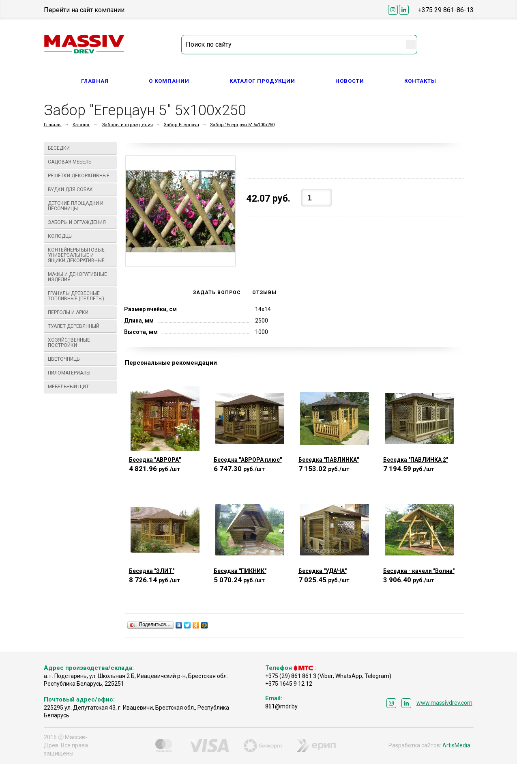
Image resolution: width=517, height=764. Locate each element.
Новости (349, 81)
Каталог (81, 124)
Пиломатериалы (80, 373)
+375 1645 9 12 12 (288, 683)
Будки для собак (80, 189)
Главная (95, 81)
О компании (169, 81)
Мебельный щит (80, 387)
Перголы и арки (80, 312)
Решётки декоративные (80, 176)
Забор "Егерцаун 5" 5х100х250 (242, 124)
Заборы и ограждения (127, 124)
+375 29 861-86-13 (446, 10)
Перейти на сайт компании (84, 9)
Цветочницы (80, 359)
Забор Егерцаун (181, 124)
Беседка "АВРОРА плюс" (248, 459)
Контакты (420, 81)
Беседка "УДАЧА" (322, 571)
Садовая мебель (80, 162)
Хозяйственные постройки (80, 342)
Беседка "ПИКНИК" (240, 571)
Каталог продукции (262, 81)
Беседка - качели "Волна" (419, 571)
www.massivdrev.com (444, 702)
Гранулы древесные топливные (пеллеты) (80, 296)
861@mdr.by (281, 706)
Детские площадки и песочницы (80, 205)
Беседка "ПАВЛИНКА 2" (415, 459)
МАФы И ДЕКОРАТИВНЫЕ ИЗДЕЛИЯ (80, 276)
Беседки (80, 148)
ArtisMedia (456, 745)
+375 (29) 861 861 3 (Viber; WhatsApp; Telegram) (328, 676)
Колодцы (80, 236)
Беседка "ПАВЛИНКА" (328, 459)
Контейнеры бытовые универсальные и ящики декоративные (80, 255)
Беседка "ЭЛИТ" (151, 571)
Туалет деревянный (80, 326)
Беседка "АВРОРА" (155, 459)
